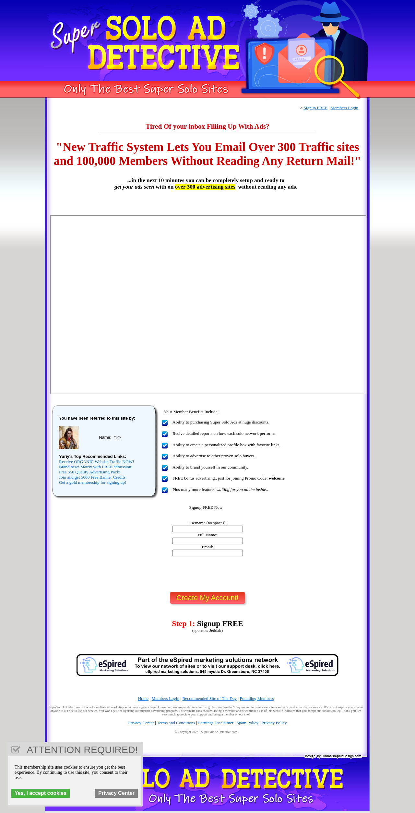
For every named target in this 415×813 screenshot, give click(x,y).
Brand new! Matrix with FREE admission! (96, 466)
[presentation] (207, 574)
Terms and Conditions (176, 722)
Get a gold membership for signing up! (92, 482)
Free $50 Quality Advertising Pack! (90, 472)
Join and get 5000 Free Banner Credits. (92, 477)
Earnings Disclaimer (215, 722)
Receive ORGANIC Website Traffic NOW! (96, 461)
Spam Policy (247, 722)
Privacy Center (141, 722)
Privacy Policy (274, 722)
